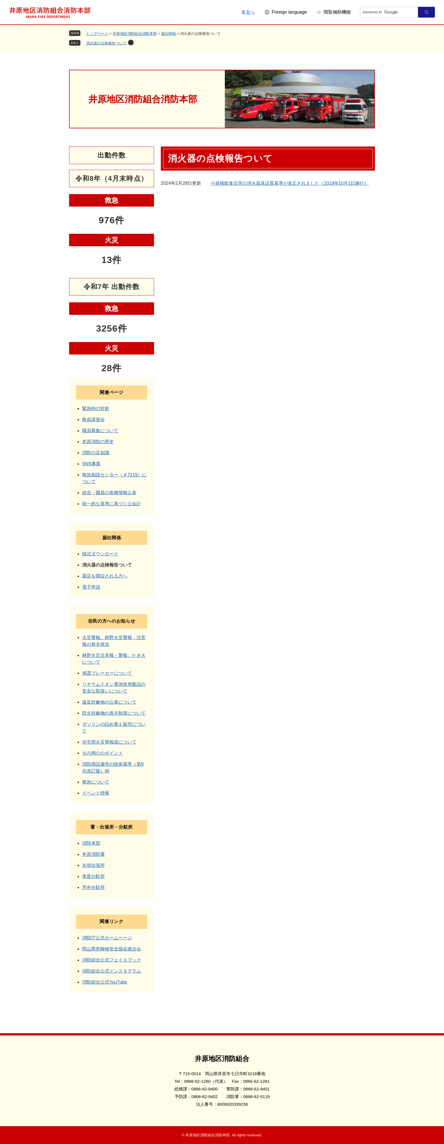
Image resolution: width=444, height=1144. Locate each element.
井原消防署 (93, 854)
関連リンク (111, 921)
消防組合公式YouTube (104, 982)
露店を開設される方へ (104, 576)
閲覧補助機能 (337, 12)
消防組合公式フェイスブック (111, 960)
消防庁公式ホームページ (107, 937)
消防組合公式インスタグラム (111, 971)
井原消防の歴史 (98, 441)
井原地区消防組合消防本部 (135, 33)
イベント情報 (95, 793)
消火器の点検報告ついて (106, 43)
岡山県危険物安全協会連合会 (111, 948)
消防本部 (91, 843)
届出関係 (168, 33)
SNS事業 (91, 463)
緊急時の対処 (95, 408)
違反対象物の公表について (109, 702)
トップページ (97, 33)
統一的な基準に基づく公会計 (111, 503)
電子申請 (91, 587)
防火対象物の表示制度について (114, 713)
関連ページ (111, 392)
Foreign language (289, 12)
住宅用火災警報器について (109, 742)
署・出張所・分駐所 (111, 827)
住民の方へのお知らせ (111, 621)
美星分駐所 (93, 876)
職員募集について (100, 430)
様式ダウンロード (100, 553)
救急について (95, 782)
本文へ (248, 12)
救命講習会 (93, 419)
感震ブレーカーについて (107, 673)
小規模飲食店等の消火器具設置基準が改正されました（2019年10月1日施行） (290, 183)
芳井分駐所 (93, 887)
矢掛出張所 (93, 865)
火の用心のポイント (102, 753)
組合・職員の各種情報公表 (109, 492)
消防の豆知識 (95, 452)
